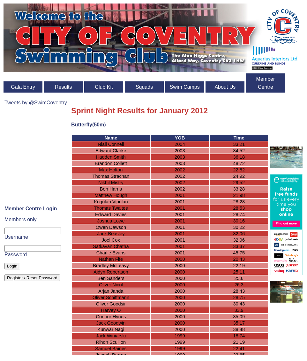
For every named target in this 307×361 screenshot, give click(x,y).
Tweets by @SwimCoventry (35, 102)
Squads (144, 87)
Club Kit (104, 87)
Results (63, 87)
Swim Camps (185, 87)
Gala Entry (23, 87)
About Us (225, 87)
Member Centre (265, 83)
